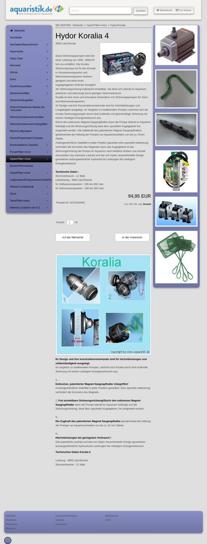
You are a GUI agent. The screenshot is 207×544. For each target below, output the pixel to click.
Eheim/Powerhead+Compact (26, 137)
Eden (30, 80)
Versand (147, 204)
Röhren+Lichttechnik (30, 187)
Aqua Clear (30, 59)
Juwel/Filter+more (30, 173)
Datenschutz (111, 515)
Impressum (61, 524)
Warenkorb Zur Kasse (173, 10)
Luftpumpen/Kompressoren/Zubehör (31, 180)
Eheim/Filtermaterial (21, 165)
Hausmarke (30, 52)
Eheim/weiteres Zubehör (30, 145)
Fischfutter (16, 37)
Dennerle (30, 66)
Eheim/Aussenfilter (30, 87)
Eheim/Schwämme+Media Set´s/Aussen (27, 109)
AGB (107, 520)
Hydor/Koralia (117, 25)
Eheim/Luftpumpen (21, 130)
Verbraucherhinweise (66, 515)
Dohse (30, 73)
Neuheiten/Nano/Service (30, 45)
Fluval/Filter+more (30, 152)
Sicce (30, 194)
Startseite (17, 30)
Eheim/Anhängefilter (21, 100)
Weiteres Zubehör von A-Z (30, 208)
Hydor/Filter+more (30, 159)
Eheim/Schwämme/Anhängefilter (29, 124)
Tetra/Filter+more (30, 201)
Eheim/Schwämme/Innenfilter (27, 117)
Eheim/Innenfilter (30, 94)
